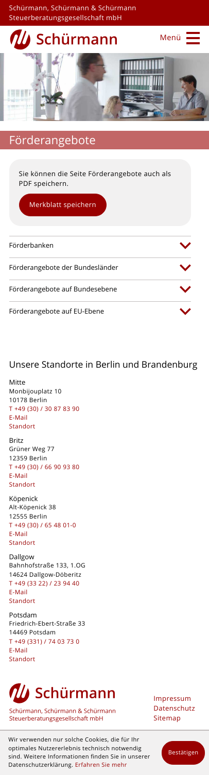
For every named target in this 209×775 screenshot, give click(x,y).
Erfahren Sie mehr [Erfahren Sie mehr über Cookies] (101, 765)
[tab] (100, 245)
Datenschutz (174, 708)
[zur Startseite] (63, 38)
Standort (22, 426)
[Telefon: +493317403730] (46, 642)
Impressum (172, 698)
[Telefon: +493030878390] (46, 409)
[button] (63, 205)
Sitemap (167, 717)
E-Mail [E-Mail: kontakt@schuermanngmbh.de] (18, 418)
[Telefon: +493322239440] (46, 583)
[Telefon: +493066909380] (46, 467)
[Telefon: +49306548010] (45, 525)
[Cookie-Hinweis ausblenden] (183, 753)
